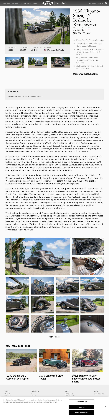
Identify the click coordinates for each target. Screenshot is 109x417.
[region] (54, 407)
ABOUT (6, 391)
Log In (100, 3)
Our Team (7, 395)
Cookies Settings (99, 393)
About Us (7, 393)
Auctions (6, 3)
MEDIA (67, 391)
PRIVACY (97, 391)
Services (92, 3)
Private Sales (25, 3)
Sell (35, 3)
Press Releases (70, 395)
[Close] (105, 406)
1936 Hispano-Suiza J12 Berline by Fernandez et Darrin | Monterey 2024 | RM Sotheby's (54, 3)
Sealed (15, 3)
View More (54, 337)
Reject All (81, 407)
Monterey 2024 (81, 73)
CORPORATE (35, 391)
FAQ (32, 393)
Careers (33, 395)
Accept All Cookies (81, 412)
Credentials (69, 393)
